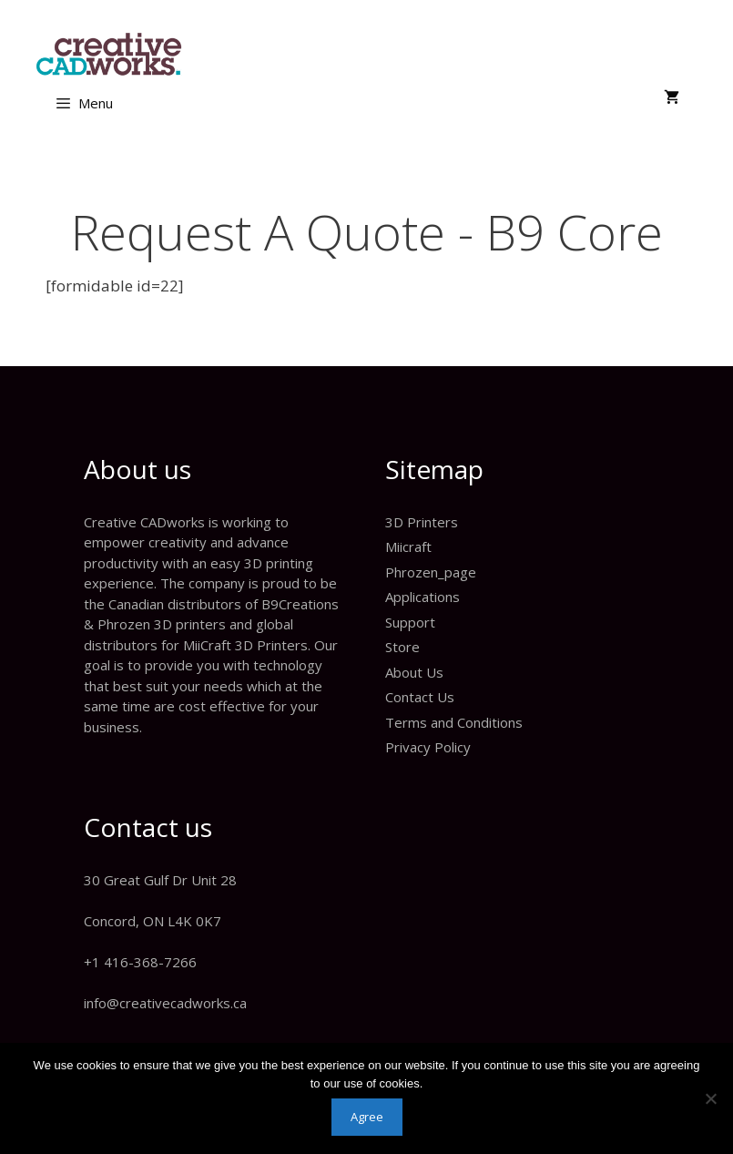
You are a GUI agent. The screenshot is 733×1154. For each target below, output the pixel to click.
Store (402, 647)
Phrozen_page (430, 572)
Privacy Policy (428, 747)
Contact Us (419, 697)
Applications (422, 596)
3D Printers (421, 522)
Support (410, 622)
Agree (367, 1116)
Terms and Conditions (454, 722)
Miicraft (408, 546)
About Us (414, 672)
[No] (710, 1098)
